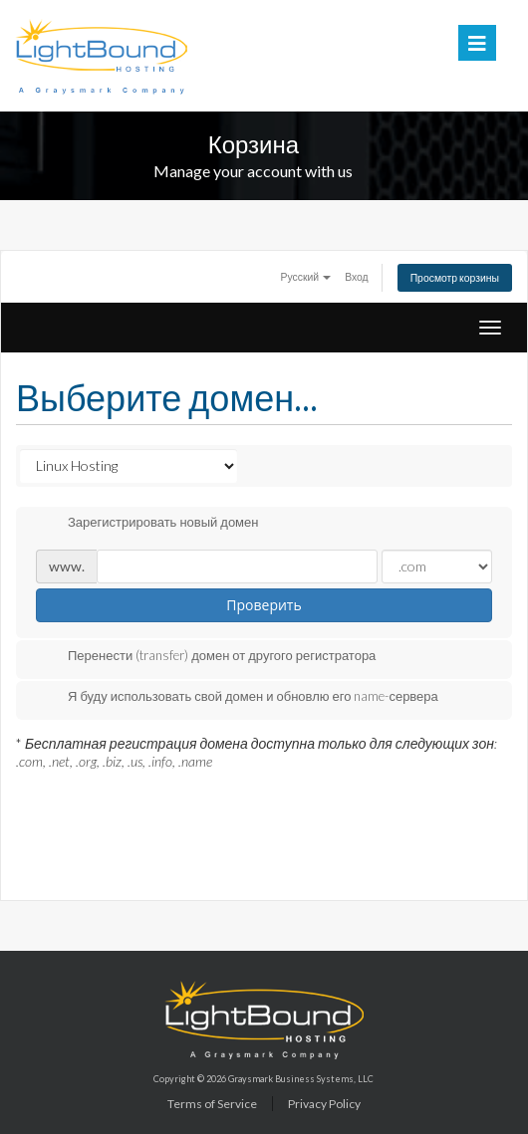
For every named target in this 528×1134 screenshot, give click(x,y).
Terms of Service (212, 1103)
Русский (306, 277)
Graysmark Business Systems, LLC (301, 1078)
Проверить (263, 604)
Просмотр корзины (454, 278)
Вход (357, 277)
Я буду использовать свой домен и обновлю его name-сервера (237, 698)
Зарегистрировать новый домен (147, 524)
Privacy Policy (324, 1103)
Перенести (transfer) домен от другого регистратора (206, 657)
